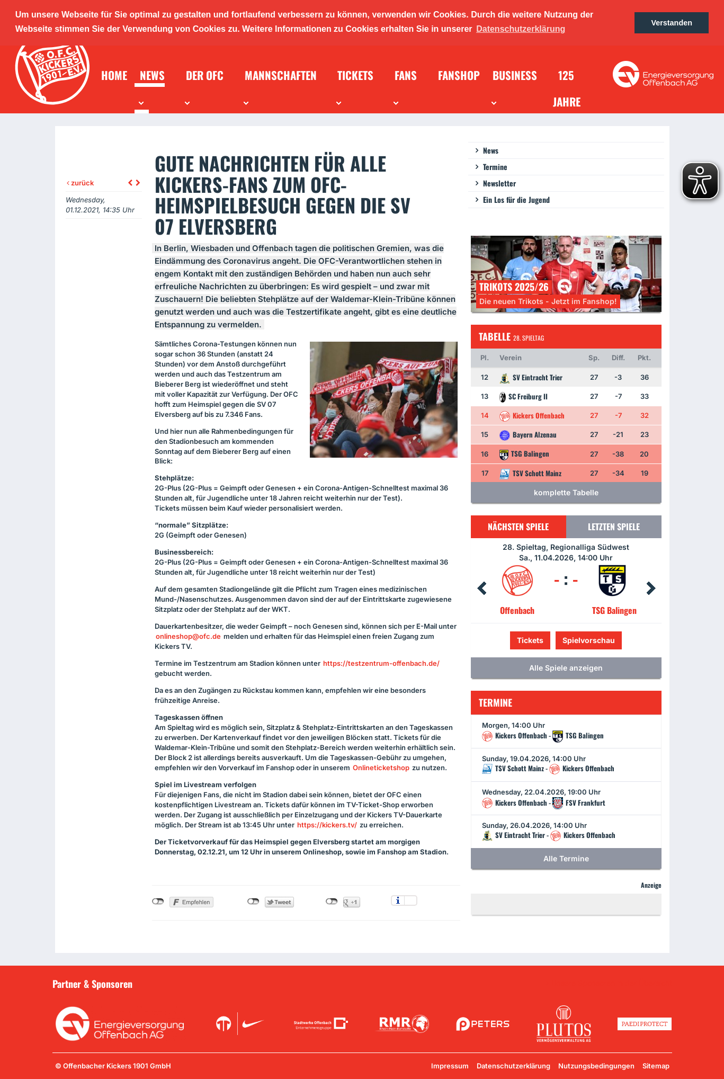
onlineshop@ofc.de (188, 636)
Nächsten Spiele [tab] (518, 526)
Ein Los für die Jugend (516, 199)
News (490, 150)
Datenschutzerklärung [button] (520, 28)
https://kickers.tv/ (327, 825)
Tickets (530, 640)
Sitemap (655, 1066)
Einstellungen (410, 900)
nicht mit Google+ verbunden (332, 901)
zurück (80, 183)
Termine (495, 166)
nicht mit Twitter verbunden (253, 901)
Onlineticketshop (381, 767)
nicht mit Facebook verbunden (158, 901)
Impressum (450, 1066)
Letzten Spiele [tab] (614, 526)
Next (651, 588)
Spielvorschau (588, 640)
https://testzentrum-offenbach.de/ (381, 663)
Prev (481, 588)
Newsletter (499, 183)
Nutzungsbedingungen (596, 1066)
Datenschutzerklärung (513, 1066)
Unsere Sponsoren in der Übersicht (611, 983)
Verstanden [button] (671, 23)
